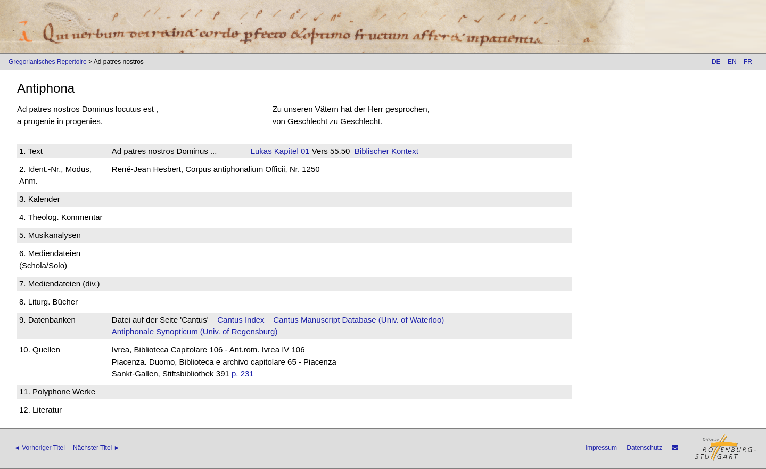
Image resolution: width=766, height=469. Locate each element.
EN (732, 61)
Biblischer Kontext (386, 150)
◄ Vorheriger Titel (39, 447)
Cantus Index (240, 319)
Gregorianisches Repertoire (48, 61)
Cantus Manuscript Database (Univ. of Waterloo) (358, 319)
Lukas (261, 150)
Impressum (601, 447)
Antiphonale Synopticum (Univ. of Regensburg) (195, 331)
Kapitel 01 (291, 150)
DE (716, 61)
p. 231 (243, 373)
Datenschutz (644, 447)
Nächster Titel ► (96, 447)
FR (748, 61)
